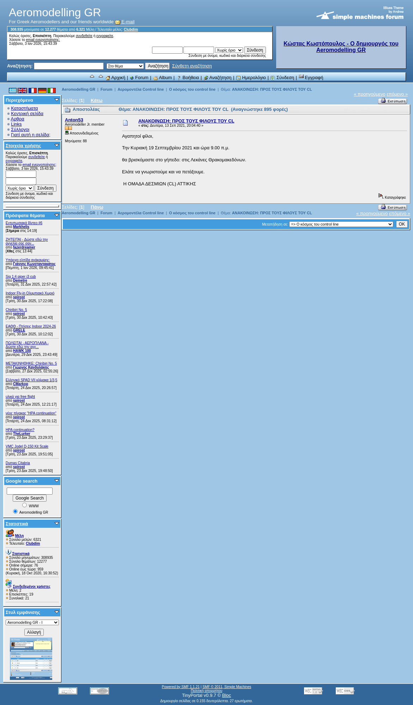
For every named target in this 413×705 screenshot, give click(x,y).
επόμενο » (397, 94)
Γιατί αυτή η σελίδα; (30, 134)
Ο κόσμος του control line (192, 89)
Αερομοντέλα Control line (140, 89)
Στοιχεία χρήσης (23, 145)
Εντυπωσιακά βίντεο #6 (24, 223)
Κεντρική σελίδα (27, 113)
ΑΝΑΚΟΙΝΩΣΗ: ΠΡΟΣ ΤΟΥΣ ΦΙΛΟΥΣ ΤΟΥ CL (272, 89)
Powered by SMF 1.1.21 (181, 687)
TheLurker (21, 434)
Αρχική (115, 77)
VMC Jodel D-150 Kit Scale (27, 446)
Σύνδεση (282, 77)
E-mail (125, 21)
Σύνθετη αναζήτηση (192, 65)
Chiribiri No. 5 (16, 310)
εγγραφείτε (104, 36)
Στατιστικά (17, 523)
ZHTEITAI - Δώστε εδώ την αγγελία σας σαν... (27, 241)
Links (16, 124)
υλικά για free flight (20, 397)
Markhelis (21, 227)
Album (162, 77)
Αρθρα (17, 118)
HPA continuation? (20, 430)
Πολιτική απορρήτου (206, 691)
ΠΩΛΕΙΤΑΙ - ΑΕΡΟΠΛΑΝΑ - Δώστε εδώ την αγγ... (27, 345)
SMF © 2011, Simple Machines (226, 687)
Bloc (226, 695)
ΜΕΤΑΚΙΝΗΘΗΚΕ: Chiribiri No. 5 (31, 363)
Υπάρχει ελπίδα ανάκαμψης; (28, 260)
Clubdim (131, 29)
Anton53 (74, 120)
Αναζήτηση (218, 77)
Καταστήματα (24, 108)
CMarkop (20, 384)
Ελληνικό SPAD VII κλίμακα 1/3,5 (31, 380)
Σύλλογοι (20, 129)
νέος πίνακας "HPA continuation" (31, 413)
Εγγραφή (311, 77)
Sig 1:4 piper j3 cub (21, 277)
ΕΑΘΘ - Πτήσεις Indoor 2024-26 (31, 326)
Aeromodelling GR (78, 89)
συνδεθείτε (84, 36)
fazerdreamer (24, 247)
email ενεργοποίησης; (43, 40)
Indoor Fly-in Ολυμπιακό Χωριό (30, 293)
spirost (19, 297)
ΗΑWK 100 (22, 351)
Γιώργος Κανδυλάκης (31, 367)
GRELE (19, 330)
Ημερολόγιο (251, 77)
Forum (139, 77)
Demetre (20, 280)
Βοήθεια (187, 77)
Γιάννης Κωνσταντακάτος (34, 264)
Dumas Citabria (18, 463)
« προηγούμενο (369, 94)
